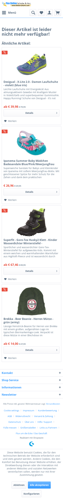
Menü (9, 12)
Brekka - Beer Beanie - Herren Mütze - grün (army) (28, 320)
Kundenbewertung (47, 410)
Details (41, 112)
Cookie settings (11, 410)
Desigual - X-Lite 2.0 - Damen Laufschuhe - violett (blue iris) (31, 83)
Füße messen (10, 427)
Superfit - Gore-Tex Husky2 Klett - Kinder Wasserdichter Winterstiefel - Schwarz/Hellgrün (30, 241)
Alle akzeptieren (39, 485)
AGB (10, 416)
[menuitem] (9, 12)
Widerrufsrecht (22, 416)
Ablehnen (19, 485)
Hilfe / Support (44, 421)
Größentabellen (28, 427)
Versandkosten (53, 403)
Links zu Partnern (48, 427)
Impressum (28, 410)
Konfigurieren (31, 493)
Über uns (29, 421)
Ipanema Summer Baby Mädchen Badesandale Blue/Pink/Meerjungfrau (29, 162)
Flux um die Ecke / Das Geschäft (31, 433)
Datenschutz (14, 421)
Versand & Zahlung (43, 416)
